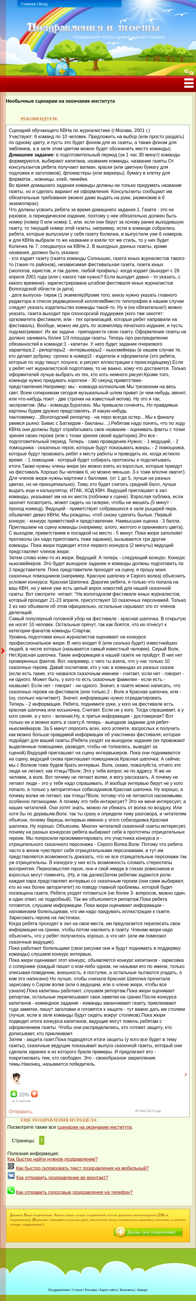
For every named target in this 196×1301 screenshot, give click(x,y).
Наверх (142, 1290)
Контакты (127, 1290)
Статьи (77, 1290)
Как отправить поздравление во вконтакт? (62, 1177)
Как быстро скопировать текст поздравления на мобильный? (82, 1168)
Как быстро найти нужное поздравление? (52, 1159)
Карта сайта (109, 1290)
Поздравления (58, 1290)
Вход (43, 4)
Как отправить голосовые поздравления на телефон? (74, 1192)
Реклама (91, 1290)
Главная (28, 4)
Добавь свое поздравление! (151, 1232)
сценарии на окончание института (94, 1127)
